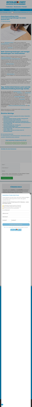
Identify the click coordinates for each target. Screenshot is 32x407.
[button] (2, 405)
